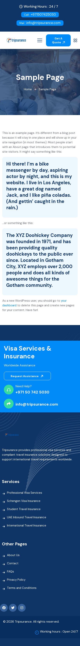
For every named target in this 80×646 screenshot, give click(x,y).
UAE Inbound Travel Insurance (26, 517)
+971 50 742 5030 (32, 392)
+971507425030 (40, 14)
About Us (13, 555)
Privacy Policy (16, 580)
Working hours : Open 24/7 (59, 631)
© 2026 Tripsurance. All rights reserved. (31, 621)
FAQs (10, 571)
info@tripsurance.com (40, 23)
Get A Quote (58, 40)
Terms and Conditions (22, 588)
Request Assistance (28, 376)
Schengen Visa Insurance (23, 501)
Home (28, 89)
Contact (12, 563)
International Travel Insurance (26, 525)
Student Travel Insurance (24, 509)
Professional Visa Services (24, 493)
